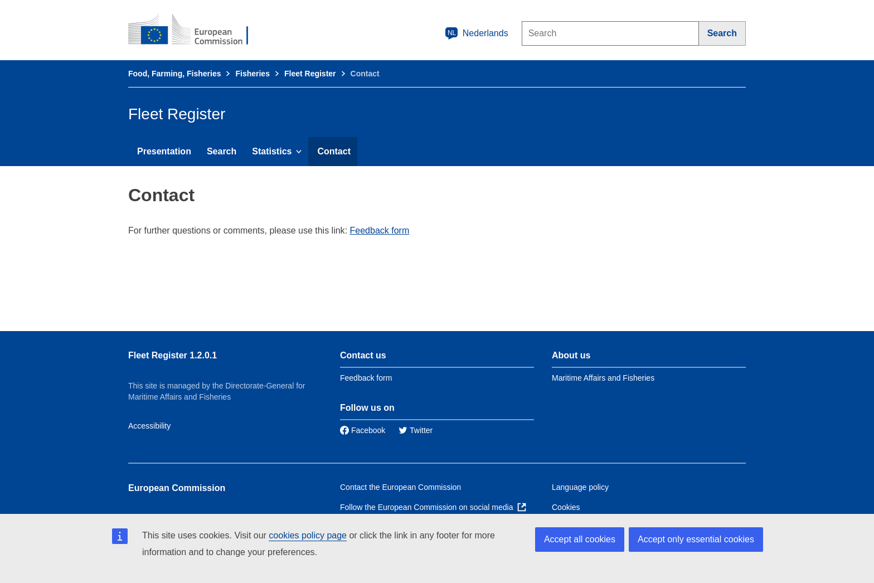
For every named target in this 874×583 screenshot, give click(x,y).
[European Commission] (195, 30)
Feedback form (380, 230)
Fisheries (252, 73)
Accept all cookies (579, 539)
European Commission (176, 488)
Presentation (164, 151)
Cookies (566, 507)
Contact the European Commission (400, 487)
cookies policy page (308, 535)
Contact (334, 151)
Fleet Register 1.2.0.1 (172, 355)
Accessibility (149, 425)
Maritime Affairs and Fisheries (603, 377)
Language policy (580, 487)
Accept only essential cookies (696, 539)
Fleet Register (310, 73)
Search (221, 151)
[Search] (722, 33)
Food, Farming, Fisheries (174, 73)
